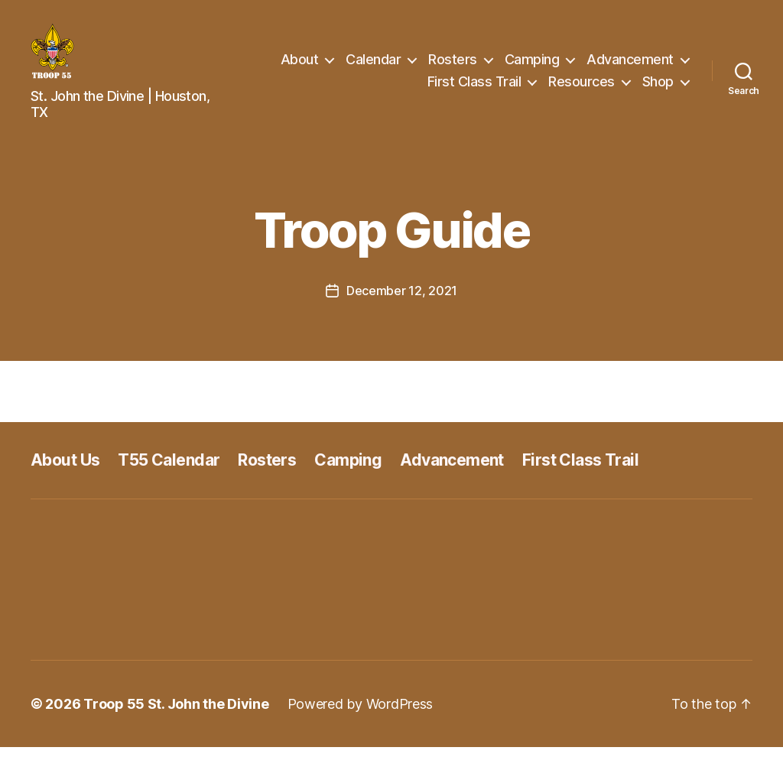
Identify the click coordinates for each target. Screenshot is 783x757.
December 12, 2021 (401, 300)
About (300, 64)
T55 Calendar (168, 469)
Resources (581, 87)
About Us (65, 469)
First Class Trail (474, 87)
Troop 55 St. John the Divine (175, 714)
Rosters (452, 64)
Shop (658, 87)
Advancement (630, 64)
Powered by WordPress (361, 714)
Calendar (373, 64)
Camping (532, 64)
